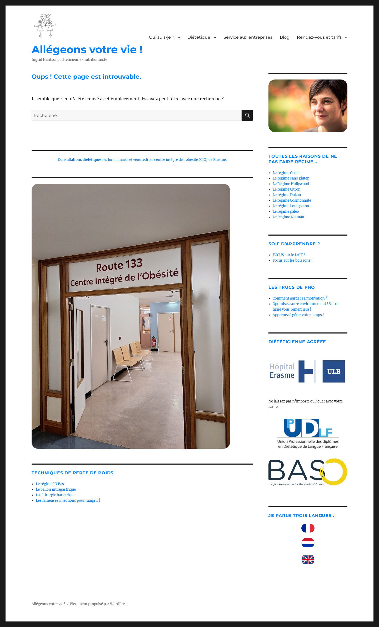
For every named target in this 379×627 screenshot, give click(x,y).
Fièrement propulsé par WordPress (99, 604)
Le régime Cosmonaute (292, 200)
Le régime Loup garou (291, 206)
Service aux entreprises (247, 37)
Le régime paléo (286, 211)
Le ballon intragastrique (56, 489)
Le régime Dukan (287, 195)
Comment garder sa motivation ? (300, 298)
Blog (285, 37)
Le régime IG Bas (50, 484)
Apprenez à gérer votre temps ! (298, 315)
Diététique (198, 37)
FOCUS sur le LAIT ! (289, 255)
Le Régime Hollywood (291, 184)
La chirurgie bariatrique (55, 495)
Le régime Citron (287, 189)
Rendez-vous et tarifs (319, 37)
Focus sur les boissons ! (293, 260)
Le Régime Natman (288, 217)
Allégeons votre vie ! (87, 49)
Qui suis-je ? (161, 37)
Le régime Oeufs (286, 173)
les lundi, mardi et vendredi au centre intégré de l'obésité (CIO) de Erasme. (142, 159)
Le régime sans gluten (291, 178)
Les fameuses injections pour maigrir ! (68, 500)
